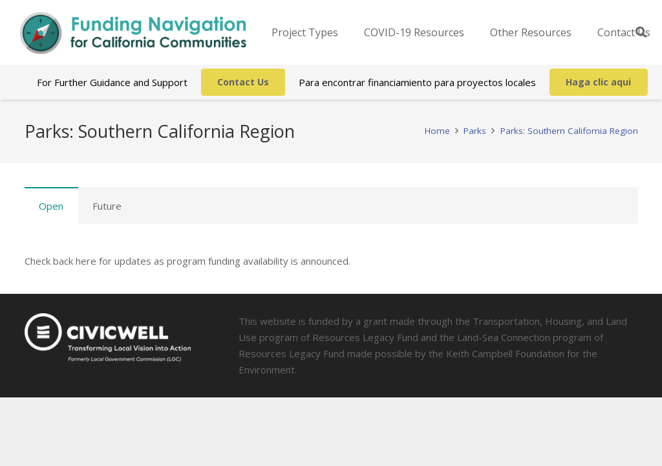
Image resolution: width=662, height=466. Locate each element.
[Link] (133, 32)
